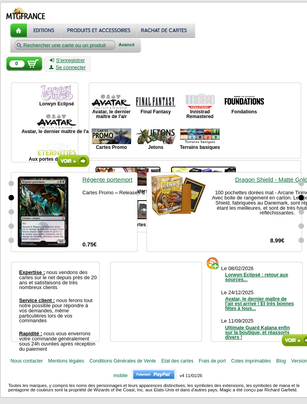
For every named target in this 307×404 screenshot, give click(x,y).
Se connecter (67, 67)
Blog (281, 361)
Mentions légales (66, 361)
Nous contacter (26, 361)
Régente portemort (108, 179)
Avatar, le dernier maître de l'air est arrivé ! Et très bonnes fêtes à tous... (259, 304)
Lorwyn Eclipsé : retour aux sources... (256, 277)
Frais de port (212, 361)
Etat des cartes (177, 361)
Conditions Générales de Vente (123, 361)
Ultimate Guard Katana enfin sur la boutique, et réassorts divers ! (257, 332)
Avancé (127, 45)
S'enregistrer (67, 60)
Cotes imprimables (251, 361)
